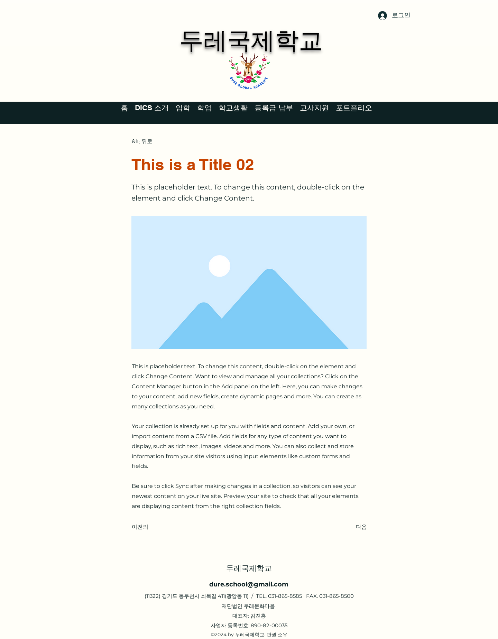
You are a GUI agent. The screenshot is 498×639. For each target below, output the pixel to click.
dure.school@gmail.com (248, 584)
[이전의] (154, 527)
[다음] (349, 527)
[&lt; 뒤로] (154, 141)
